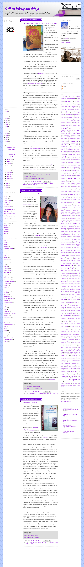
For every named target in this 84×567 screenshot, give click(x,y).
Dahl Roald (78, 138)
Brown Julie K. (76, 127)
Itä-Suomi (6, 266)
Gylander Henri (63, 162)
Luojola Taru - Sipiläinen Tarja (66, 242)
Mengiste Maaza (72, 255)
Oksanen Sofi (76, 281)
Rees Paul (71, 304)
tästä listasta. (45, 437)
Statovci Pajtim (76, 334)
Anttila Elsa (77, 109)
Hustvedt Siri (63, 180)
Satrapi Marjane (71, 318)
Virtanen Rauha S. (74, 371)
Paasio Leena (73, 286)
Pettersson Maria (71, 292)
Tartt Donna (64, 344)
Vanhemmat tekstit (54, 548)
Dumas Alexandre (73, 146)
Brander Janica (68, 122)
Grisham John (77, 159)
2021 (6, 122)
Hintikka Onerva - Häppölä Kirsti (72, 173)
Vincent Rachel (76, 369)
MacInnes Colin (68, 247)
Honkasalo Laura (71, 175)
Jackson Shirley (67, 186)
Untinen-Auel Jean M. (65, 360)
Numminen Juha (77, 276)
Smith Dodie (74, 328)
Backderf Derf (76, 114)
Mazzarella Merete (70, 253)
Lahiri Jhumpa (63, 226)
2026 (6, 111)
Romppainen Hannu (71, 307)
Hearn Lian (69, 168)
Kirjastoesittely (7, 276)
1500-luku (6, 225)
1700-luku (6, 229)
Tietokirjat (6, 322)
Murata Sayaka (64, 272)
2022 (6, 120)
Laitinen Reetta (63, 228)
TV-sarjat (6, 319)
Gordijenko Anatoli (64, 157)
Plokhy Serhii (64, 294)
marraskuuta (9, 159)
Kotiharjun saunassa (27, 204)
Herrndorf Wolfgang (75, 170)
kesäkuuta (9, 170)
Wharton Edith (76, 377)
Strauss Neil (63, 336)
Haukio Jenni (69, 167)
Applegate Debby (64, 111)
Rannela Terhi (70, 299)
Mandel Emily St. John (68, 250)
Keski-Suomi (7, 272)
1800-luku (6, 231)
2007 (6, 185)
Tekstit (64, 86)
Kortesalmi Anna (72, 218)
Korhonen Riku (75, 217)
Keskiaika (6, 274)
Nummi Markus (70, 276)
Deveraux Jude (34, 393)
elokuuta (9, 165)
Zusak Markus (74, 383)
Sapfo (78, 316)
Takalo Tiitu (78, 339)
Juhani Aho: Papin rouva (29, 533)
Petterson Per (64, 292)
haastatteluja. (49, 164)
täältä (66, 38)
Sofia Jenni (68, 329)
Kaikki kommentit (66, 89)
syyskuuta (9, 163)
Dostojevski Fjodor (74, 144)
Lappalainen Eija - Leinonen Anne (74, 228)
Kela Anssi (76, 204)
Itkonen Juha (73, 184)
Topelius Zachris (73, 352)
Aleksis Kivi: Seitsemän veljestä (31, 535)
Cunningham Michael (71, 138)
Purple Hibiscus (33, 169)
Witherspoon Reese (73, 381)
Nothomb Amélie (66, 275)
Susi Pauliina (70, 337)
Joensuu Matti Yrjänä (66, 191)
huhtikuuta (9, 174)
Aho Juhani (38, 542)
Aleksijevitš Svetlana (72, 106)
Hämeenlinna (7, 259)
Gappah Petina (67, 156)
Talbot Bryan (66, 340)
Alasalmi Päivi (64, 106)
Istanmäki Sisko (67, 184)
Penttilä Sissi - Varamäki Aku (69, 291)
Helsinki (5, 257)
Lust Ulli (75, 242)
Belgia (5, 244)
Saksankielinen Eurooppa (9, 313)
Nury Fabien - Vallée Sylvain (75, 278)
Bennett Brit (70, 119)
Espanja (5, 255)
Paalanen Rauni (77, 284)
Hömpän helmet (44, 247)
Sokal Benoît (75, 329)
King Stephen (67, 210)
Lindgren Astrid (69, 236)
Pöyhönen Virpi (67, 297)
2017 (6, 126)
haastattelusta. (52, 379)
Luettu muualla (7, 202)
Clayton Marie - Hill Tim (66, 136)
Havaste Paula (63, 168)
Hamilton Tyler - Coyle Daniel (69, 164)
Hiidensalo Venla (72, 172)
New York (6, 294)
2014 (6, 133)
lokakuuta (9, 161)
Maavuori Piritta (68, 245)
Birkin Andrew (65, 120)
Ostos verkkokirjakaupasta (9, 213)
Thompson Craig (75, 349)
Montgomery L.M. (67, 265)
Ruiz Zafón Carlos (76, 308)
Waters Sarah (73, 376)
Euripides (70, 152)
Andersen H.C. (67, 107)
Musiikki (6, 292)
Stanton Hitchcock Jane (66, 334)
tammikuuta (9, 180)
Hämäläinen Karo (75, 181)
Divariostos (6, 196)
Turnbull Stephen (76, 353)
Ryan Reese (73, 310)
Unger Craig (67, 358)
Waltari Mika (64, 376)
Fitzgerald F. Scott (71, 154)
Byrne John (63, 130)
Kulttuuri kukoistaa (67, 408)
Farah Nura (64, 154)
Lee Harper (77, 229)
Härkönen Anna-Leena (65, 183)
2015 (6, 131)
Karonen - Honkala (77, 199)
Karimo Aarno (63, 199)
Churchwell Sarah (66, 135)
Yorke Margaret (67, 383)
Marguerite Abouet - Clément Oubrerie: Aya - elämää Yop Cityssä (38, 174)
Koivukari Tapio (74, 213)
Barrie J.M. (71, 115)
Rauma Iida (77, 302)
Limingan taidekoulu (65, 234)
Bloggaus (6, 246)
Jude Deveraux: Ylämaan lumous (33, 194)
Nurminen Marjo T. (65, 278)
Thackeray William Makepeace (70, 347)
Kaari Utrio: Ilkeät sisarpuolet (30, 384)
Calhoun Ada (69, 130)
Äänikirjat (6, 341)
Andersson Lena (75, 107)
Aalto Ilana (63, 96)
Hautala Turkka (76, 167)
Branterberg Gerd (76, 122)
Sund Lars (76, 336)
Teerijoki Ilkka (67, 345)
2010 (6, 141)
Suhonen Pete (69, 336)
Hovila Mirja (76, 176)
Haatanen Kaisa (70, 162)
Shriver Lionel (72, 323)
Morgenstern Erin (64, 268)
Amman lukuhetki (67, 413)
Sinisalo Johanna (64, 326)
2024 (6, 116)
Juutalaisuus (6, 268)
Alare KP (77, 104)
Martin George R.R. (65, 252)
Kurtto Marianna (68, 223)
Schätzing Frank (73, 321)
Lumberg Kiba (76, 241)
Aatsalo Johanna (73, 96)
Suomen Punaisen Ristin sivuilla (35, 83)
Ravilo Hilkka (64, 304)
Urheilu (5, 330)
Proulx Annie (78, 294)
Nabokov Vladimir (65, 273)
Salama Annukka (67, 315)
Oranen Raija (76, 283)
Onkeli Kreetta (70, 283)
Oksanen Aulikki (68, 281)
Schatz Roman (66, 321)
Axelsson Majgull (68, 114)
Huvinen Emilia (69, 180)
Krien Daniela (66, 220)
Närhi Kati (64, 280)
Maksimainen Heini (72, 249)
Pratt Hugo (71, 294)
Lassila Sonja (71, 229)
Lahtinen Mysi (70, 226)
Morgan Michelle (75, 267)
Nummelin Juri (63, 276)
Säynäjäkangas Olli (71, 339)
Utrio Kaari (64, 361)
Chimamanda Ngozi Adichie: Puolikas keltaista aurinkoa (10, 149)
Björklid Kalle (73, 120)
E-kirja (5, 250)
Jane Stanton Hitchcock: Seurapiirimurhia (33, 388)
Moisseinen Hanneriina (76, 261)
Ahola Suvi (70, 103)
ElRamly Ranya (70, 149)
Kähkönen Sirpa (76, 223)
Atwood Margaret (65, 112)
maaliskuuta (9, 176)
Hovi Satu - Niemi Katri (69, 176)
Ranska (5, 307)
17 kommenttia (39, 181)
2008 (6, 183)
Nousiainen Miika (75, 275)
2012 (6, 137)
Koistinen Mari (67, 213)
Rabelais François (75, 297)
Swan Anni (64, 339)
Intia (5, 261)
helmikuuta (9, 178)
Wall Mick (76, 374)
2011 (6, 139)
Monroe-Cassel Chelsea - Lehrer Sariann (71, 263)
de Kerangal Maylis (71, 385)
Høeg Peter (73, 183)
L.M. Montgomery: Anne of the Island (32, 386)
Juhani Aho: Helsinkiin (11, 156)
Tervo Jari (74, 345)
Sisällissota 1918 (7, 317)
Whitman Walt (63, 379)
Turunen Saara (75, 355)
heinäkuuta (9, 167)
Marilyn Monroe (7, 291)
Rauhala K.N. (63, 302)
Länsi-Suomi (6, 289)
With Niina (66, 381)
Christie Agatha (76, 133)
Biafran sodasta (41, 73)
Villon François (73, 368)
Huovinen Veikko (72, 178)
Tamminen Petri (63, 342)
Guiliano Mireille (65, 160)
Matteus (63, 253)
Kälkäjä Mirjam (65, 225)
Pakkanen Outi (69, 288)
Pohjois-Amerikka (8, 302)
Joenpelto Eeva (76, 189)
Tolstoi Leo (66, 352)
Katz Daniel (72, 202)
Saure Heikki (78, 318)
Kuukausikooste (7, 279)
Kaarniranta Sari (64, 196)
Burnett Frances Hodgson (74, 128)
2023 (6, 118)
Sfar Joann (66, 323)
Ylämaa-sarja (37, 235)
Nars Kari (72, 273)
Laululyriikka (7, 283)
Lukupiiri (6, 285)
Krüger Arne (72, 220)
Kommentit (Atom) (30, 552)
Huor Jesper (63, 178)
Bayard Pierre (63, 117)
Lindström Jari (73, 237)
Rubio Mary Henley (67, 308)
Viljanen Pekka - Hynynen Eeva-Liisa (72, 366)
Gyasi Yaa (77, 160)
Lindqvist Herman (77, 236)
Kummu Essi (78, 220)
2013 (6, 135)
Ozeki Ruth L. (70, 284)
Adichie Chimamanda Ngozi (36, 183)
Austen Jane (73, 112)
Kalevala (69, 196)
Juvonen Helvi (63, 194)
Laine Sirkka (77, 226)
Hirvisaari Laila (63, 175)
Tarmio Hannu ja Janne (76, 342)
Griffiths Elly (63, 159)
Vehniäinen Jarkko (72, 365)
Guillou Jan (72, 160)
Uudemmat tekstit (27, 548)
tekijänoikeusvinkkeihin (66, 401)
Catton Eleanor (67, 133)
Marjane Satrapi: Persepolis (30, 176)
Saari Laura (63, 313)
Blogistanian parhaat (8, 248)
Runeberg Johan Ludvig (65, 310)
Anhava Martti (70, 109)
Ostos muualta (7, 211)
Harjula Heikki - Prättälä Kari (70, 165)
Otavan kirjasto (7, 296)
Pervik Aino (78, 291)
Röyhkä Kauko (76, 312)
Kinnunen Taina (75, 210)
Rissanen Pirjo (63, 307)
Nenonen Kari (77, 273)
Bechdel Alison (63, 119)
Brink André (73, 123)
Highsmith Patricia (64, 172)
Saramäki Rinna (63, 318)
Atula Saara (78, 111)
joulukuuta (9, 145)
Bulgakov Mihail (64, 128)
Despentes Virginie (64, 141)
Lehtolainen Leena (72, 231)
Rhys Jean (67, 305)
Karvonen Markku (72, 200)
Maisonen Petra (64, 249)
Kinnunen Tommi (64, 212)
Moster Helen (67, 270)
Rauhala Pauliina (70, 302)
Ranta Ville (76, 299)
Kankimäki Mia (68, 197)
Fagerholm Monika (77, 152)
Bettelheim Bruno (77, 119)
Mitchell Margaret (72, 260)
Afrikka (5, 235)
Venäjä (5, 334)
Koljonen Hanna (66, 215)
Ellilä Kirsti (76, 149)
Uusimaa (6, 332)
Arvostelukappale (7, 195)
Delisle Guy (65, 140)
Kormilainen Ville (64, 218)
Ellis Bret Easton (64, 151)
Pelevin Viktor (72, 289)
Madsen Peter (76, 247)
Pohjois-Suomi (7, 304)
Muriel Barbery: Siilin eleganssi (69, 426)
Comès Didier (63, 138)
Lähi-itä (5, 287)
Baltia (5, 240)
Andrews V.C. (63, 109)
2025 (6, 114)
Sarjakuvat (6, 315)
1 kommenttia (39, 391)
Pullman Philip (73, 296)
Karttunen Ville (65, 200)
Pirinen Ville (77, 292)
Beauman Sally (76, 117)
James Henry (67, 188)
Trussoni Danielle (68, 353)
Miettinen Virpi (63, 258)
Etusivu (40, 548)
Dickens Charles (64, 144)
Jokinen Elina (76, 191)
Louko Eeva (73, 239)
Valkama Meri (72, 361)
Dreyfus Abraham (64, 146)
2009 (6, 143)
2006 (6, 187)
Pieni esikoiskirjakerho (9, 216)
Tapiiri (69, 342)
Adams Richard (67, 99)
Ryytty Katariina (68, 312)
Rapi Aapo (63, 300)
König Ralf (72, 225)
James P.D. (73, 188)
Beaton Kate (69, 117)
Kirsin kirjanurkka (67, 425)
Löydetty (6, 204)
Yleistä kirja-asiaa (8, 339)
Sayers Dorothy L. (75, 320)
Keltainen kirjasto (7, 270)
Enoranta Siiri (76, 151)
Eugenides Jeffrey (64, 152)
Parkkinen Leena (65, 289)
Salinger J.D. (63, 316)
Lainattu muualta (7, 200)
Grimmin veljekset (70, 159)
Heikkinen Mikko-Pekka (65, 170)
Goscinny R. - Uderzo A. (74, 157)
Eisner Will (63, 149)
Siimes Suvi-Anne (68, 324)
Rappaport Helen (76, 300)
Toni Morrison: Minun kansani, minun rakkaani (34, 178)
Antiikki (5, 237)
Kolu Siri (73, 215)
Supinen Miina (63, 337)
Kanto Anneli (75, 197)
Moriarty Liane (71, 268)
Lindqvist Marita (65, 237)
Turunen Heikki (64, 355)
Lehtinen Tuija (64, 231)
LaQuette (77, 225)
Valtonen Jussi (67, 363)
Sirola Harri (72, 326)
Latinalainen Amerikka (9, 281)
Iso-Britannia (7, 262)
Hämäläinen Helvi (65, 181)
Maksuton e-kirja (7, 206)
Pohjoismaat (6, 306)
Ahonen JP (76, 103)
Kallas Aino (74, 196)
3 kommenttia (39, 540)
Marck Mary (76, 250)
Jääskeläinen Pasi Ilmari (73, 194)
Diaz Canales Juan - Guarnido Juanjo (69, 143)
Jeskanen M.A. (68, 189)
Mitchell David (63, 260)
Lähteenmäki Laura (70, 244)
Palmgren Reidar (77, 288)
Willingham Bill (74, 379)
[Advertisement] (45, 562)
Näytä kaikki (78, 436)
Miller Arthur (70, 258)
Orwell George (63, 284)
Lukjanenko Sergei (68, 241)
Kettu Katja (72, 207)
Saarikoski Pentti (71, 313)
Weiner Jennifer (68, 377)
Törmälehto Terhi (64, 357)
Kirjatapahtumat (7, 277)
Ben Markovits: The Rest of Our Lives (70, 409)
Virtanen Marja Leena (65, 371)
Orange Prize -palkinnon (34, 148)
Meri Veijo (76, 257)
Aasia (5, 233)
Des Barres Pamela (74, 140)
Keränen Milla (71, 205)
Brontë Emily (68, 125)
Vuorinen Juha (69, 374)
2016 (6, 128)
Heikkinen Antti (76, 168)
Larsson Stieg (64, 229)
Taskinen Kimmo (72, 344)
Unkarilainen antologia (75, 358)
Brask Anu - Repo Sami (65, 123)
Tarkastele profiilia (66, 42)
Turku (5, 326)
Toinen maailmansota (8, 324)
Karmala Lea (69, 199)
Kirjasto (5, 198)
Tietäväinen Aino (70, 350)
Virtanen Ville (63, 373)
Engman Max (70, 151)
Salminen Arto (71, 316)
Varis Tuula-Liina (64, 365)
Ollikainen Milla (64, 283)
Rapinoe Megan (69, 300)
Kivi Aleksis (72, 212)
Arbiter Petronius (71, 111)
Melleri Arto (65, 255)
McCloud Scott (77, 253)
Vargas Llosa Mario (75, 363)
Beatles (5, 242)
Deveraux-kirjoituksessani (33, 261)
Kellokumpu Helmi (64, 205)
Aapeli (67, 96)
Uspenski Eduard (75, 360)
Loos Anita (67, 239)
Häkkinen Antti (76, 180)
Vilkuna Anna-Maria (64, 368)
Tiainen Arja (63, 350)
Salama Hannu (76, 315)
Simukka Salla (76, 324)
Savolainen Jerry (65, 320)
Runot (5, 309)
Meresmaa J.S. (69, 257)
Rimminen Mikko (74, 305)
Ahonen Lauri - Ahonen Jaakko (67, 104)
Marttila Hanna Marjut (75, 252)
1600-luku (6, 227)
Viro (5, 335)
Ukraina (5, 328)
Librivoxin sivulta (30, 430)
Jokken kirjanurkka (67, 419)
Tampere (6, 321)
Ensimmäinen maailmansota (10, 251)
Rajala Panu (63, 299)
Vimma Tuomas (68, 369)
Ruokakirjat (6, 311)
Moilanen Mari (67, 261)
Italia (5, 264)
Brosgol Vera (68, 127)
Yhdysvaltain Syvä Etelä (9, 337)
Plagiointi (6, 300)
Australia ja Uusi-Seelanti (9, 238)
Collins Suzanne (76, 136)
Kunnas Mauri (65, 221)
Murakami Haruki (75, 270)
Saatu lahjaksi (7, 218)
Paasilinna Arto (65, 286)
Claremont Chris (75, 135)
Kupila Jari (72, 221)
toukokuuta (9, 172)
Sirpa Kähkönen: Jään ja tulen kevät (31, 537)
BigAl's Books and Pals (68, 430)
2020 (6, 124)
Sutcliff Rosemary (77, 337)
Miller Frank (76, 258)
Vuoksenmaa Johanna (72, 373)
